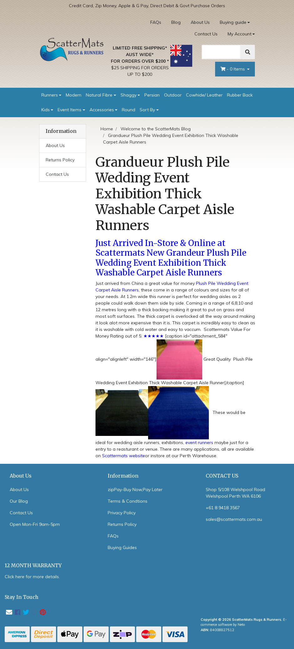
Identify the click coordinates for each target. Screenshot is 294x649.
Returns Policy (60, 160)
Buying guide (233, 22)
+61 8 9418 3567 (223, 507)
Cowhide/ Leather (204, 95)
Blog (176, 22)
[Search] (221, 52)
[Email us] (9, 612)
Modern (73, 95)
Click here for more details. (32, 576)
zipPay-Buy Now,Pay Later (135, 489)
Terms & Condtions (127, 501)
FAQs (155, 22)
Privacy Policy (122, 513)
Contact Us (206, 34)
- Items (233, 69)
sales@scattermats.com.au (234, 519)
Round (128, 110)
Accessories (102, 110)
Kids (45, 110)
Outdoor (173, 95)
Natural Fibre (99, 95)
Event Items (69, 110)
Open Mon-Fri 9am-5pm (35, 524)
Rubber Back (240, 95)
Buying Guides (122, 547)
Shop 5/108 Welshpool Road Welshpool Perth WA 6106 (235, 493)
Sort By (147, 110)
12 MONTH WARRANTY (33, 565)
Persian (152, 95)
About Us (200, 22)
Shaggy (129, 95)
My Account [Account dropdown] (239, 34)
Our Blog (19, 501)
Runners (49, 95)
